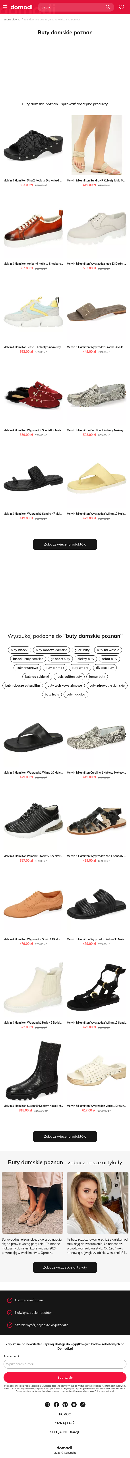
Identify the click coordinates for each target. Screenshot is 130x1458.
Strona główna (12, 19)
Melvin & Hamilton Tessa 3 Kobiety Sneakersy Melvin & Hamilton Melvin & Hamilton (56, 347)
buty (19, 650)
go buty (60, 659)
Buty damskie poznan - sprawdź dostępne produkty (65, 104)
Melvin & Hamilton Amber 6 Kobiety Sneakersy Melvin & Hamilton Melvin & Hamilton (56, 263)
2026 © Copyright (65, 1452)
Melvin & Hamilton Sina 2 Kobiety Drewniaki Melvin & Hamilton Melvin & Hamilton (55, 180)
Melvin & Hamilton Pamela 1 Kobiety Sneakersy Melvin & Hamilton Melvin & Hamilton (57, 856)
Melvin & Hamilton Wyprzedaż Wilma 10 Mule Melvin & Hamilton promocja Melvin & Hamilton (62, 772)
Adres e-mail (11, 1356)
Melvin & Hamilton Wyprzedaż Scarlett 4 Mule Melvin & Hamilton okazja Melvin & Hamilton (60, 430)
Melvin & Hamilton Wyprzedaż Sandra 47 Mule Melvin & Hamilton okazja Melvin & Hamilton (60, 513)
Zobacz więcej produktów (65, 544)
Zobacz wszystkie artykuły (65, 1267)
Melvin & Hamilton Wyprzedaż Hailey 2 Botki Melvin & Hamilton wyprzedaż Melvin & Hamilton (62, 1022)
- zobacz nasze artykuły (65, 1162)
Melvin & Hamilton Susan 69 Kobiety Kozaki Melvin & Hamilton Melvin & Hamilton (54, 1105)
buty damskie (51, 650)
